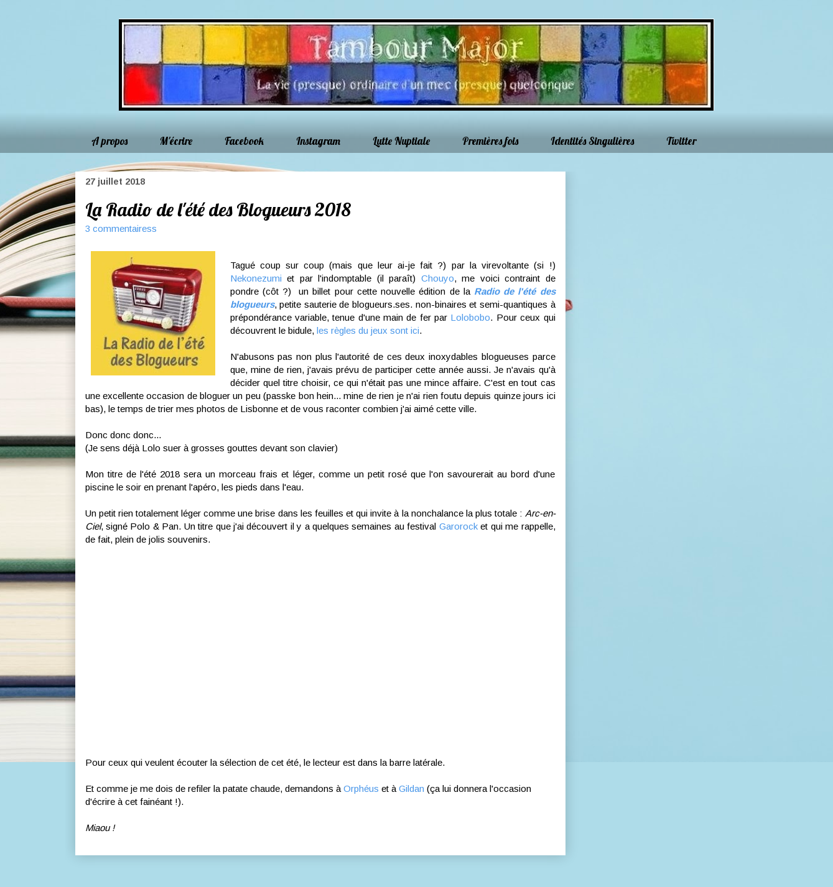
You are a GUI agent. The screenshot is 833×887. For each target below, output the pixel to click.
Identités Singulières (592, 140)
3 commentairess (121, 228)
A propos (109, 140)
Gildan (411, 788)
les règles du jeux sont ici (368, 330)
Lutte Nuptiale (401, 140)
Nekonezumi (256, 278)
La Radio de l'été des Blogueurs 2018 (218, 209)
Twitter (681, 140)
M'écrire (176, 140)
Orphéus (361, 788)
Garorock (458, 526)
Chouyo (437, 278)
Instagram (318, 140)
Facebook (244, 140)
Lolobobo (470, 317)
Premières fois (490, 140)
